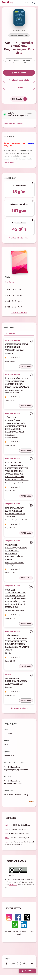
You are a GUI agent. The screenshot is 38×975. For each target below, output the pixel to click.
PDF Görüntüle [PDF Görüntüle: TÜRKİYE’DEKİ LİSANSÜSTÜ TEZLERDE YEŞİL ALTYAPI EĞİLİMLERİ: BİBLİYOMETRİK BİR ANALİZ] (26, 578)
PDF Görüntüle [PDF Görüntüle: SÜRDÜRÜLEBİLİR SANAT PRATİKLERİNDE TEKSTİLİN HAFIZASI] (26, 366)
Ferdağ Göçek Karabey (12, 392)
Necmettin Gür (10, 610)
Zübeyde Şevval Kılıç (12, 437)
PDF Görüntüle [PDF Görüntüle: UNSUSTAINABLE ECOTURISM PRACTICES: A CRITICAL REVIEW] (26, 700)
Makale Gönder (19, 73)
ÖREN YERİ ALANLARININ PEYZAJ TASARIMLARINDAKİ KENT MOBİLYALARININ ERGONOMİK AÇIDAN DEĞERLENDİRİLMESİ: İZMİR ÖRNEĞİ (16, 598)
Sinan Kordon (18, 562)
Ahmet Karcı (9, 562)
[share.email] (31, 963)
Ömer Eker (8, 687)
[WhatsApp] (13, 963)
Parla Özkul (18, 483)
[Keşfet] (19, 87)
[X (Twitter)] (19, 963)
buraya (31, 143)
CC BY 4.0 (13, 885)
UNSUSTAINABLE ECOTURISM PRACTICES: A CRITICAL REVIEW (16, 681)
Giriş (33, 3)
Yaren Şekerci (9, 483)
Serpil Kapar (9, 353)
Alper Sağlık (20, 610)
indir (7, 825)
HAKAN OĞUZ (23, 35)
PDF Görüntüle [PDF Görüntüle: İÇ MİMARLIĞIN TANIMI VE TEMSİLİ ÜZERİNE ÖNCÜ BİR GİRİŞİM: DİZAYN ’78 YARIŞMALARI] (26, 405)
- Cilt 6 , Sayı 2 (13, 301)
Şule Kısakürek (21, 520)
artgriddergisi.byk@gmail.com (16, 770)
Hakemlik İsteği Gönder (19, 80)
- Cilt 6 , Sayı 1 (13, 307)
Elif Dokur (8, 653)
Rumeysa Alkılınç (10, 520)
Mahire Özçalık (10, 435)
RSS (31, 801)
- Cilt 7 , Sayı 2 (13, 289)
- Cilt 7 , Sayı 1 (13, 295)
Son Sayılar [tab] (9, 282)
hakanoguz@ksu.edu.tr (13, 783)
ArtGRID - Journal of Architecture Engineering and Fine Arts (19, 47)
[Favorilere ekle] (31, 341)
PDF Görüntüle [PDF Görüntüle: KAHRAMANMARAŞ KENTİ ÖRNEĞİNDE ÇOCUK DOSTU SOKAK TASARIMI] (26, 533)
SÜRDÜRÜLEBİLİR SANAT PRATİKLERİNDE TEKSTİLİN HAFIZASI (16, 347)
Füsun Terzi (19, 390)
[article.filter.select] (19, 333)
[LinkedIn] (25, 963)
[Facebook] (6, 963)
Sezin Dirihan (9, 390)
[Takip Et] (25, 99)
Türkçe (26, 3)
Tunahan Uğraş (10, 565)
